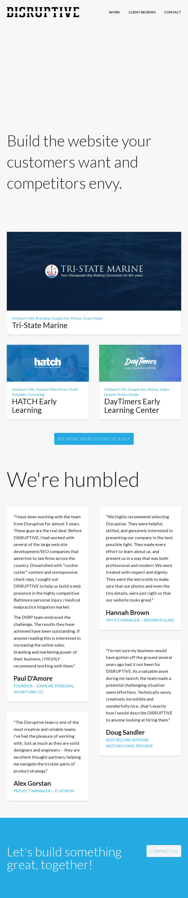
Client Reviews (142, 12)
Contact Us (164, 851)
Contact (172, 12)
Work (114, 12)
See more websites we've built (94, 439)
